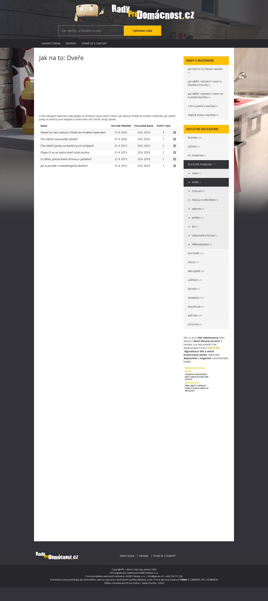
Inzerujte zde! (192, 382)
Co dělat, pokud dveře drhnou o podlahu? (66, 159)
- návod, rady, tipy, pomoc (138, 569)
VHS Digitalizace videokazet (124, 572)
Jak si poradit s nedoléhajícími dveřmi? (64, 166)
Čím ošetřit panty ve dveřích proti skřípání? (67, 146)
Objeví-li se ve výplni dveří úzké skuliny (65, 152)
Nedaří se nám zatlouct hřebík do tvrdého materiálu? (73, 132)
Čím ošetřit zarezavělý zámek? (59, 139)
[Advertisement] (109, 90)
